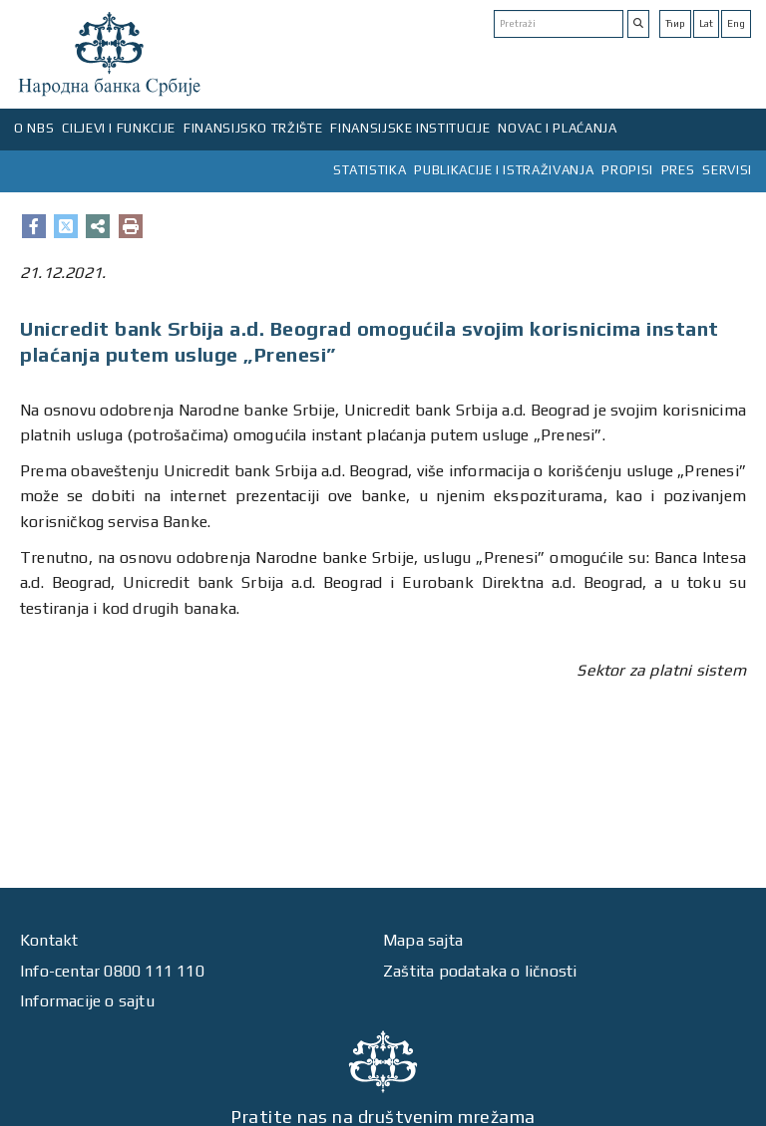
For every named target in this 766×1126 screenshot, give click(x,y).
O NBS (34, 128)
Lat (706, 23)
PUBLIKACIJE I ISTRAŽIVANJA (503, 169)
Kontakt (49, 940)
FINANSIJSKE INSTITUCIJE (410, 128)
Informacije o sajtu (87, 1000)
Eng (736, 23)
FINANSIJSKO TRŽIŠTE (253, 128)
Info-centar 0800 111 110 (112, 971)
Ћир (675, 23)
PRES (678, 169)
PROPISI (627, 169)
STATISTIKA (370, 169)
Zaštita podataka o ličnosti (479, 971)
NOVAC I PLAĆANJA (557, 128)
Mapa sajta (423, 940)
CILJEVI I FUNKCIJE (119, 128)
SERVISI (727, 169)
